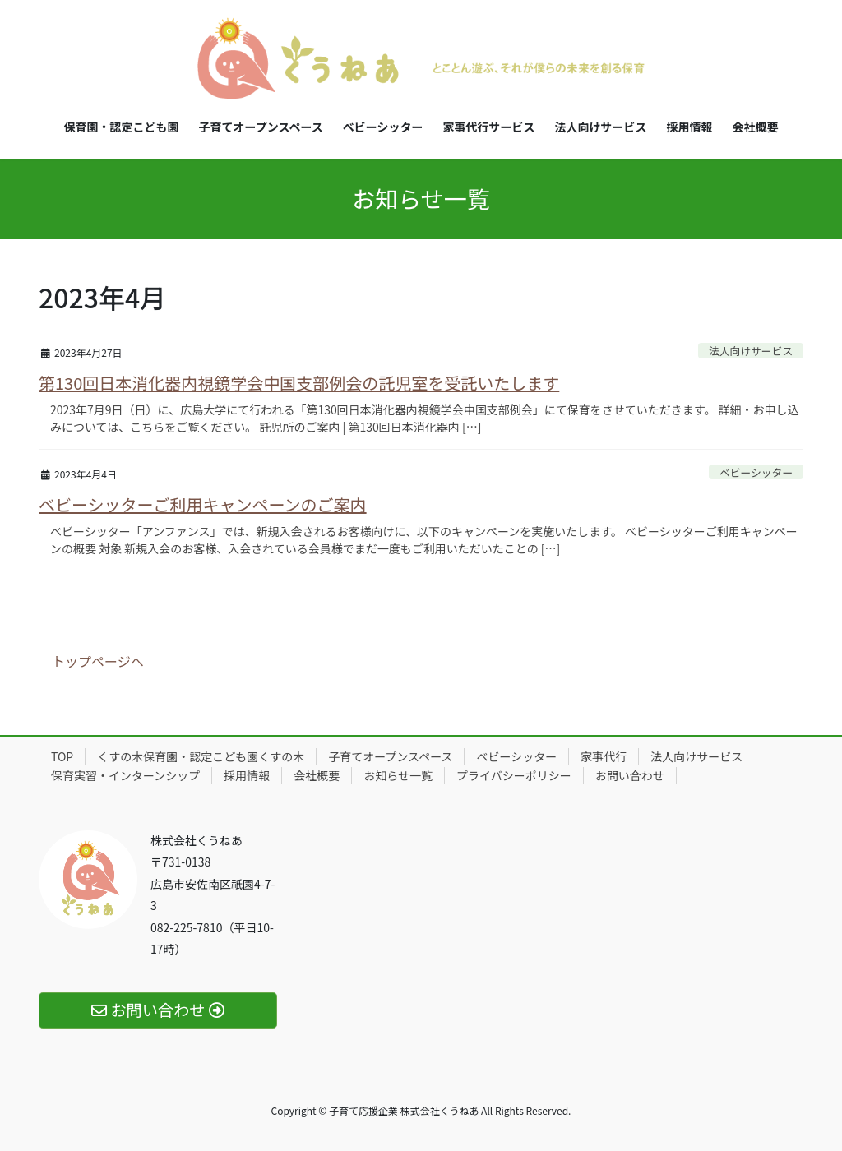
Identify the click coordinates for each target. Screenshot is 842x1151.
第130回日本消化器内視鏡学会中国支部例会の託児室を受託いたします (299, 383)
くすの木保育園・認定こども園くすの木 (200, 756)
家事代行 (604, 756)
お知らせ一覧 (398, 775)
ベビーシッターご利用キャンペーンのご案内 (203, 504)
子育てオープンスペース (390, 756)
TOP (62, 756)
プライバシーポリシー (513, 775)
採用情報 (247, 775)
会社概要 (317, 775)
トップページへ (98, 661)
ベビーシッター (756, 472)
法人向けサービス (751, 350)
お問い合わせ (629, 775)
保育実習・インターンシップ (125, 775)
